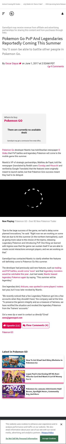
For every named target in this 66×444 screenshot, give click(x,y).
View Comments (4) (35, 325)
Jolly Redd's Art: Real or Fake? (33, 4)
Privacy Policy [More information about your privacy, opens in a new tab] (48, 433)
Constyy (42, 165)
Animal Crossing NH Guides (11, 4)
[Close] (61, 424)
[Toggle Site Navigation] (3, 13)
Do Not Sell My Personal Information (22, 438)
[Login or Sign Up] (62, 13)
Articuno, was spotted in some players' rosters (41, 286)
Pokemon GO (13, 120)
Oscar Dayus (12, 63)
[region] (33, 432)
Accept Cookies (49, 438)
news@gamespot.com (12, 318)
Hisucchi (54, 165)
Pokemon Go (8, 150)
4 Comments (56, 66)
